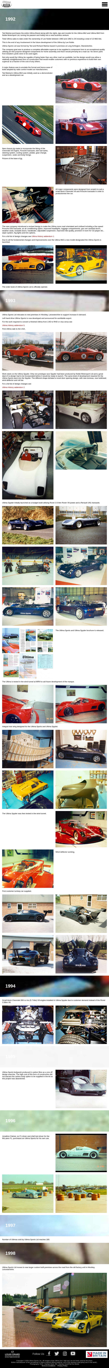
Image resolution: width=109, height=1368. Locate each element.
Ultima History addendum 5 (13, 325)
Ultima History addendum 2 (13, 387)
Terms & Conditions (48, 1366)
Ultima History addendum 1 (43, 236)
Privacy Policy (62, 1366)
